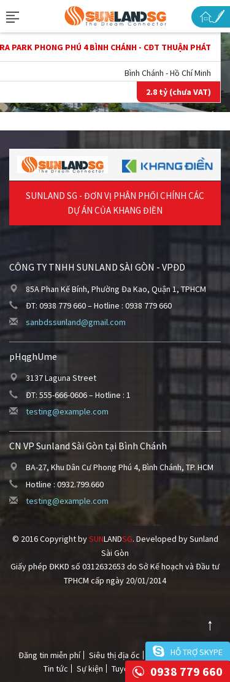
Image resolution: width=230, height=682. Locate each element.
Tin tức (56, 668)
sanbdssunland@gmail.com (76, 322)
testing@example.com (67, 411)
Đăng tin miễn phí (49, 655)
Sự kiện (90, 668)
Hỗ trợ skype (197, 652)
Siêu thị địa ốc (114, 655)
